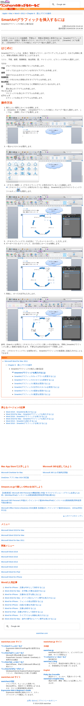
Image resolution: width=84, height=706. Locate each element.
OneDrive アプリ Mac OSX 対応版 (15, 477)
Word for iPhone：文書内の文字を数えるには (23, 594)
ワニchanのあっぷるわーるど (12, 662)
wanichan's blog (50, 661)
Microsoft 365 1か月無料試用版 (55, 472)
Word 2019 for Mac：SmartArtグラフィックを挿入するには (30, 414)
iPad (18, 9)
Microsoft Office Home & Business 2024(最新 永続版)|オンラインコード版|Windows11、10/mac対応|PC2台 (41, 509)
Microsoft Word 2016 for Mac (12, 535)
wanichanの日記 (7, 681)
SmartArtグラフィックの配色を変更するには (32, 383)
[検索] (65, 4)
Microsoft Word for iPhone (11, 577)
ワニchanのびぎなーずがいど (12, 669)
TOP (4, 9)
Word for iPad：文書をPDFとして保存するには (24, 612)
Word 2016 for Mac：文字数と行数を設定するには (25, 591)
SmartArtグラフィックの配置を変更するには (32, 394)
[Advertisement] (42, 445)
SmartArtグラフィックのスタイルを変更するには (34, 380)
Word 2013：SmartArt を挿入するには (21, 421)
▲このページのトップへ (73, 516)
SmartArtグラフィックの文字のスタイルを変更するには (36, 387)
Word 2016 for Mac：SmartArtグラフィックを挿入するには (30, 419)
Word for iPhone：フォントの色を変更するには (24, 601)
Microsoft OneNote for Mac (12, 472)
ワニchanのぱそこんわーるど (12, 653)
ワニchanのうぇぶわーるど (11, 646)
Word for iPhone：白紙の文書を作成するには (23, 605)
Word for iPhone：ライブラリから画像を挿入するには (26, 615)
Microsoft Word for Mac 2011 (16, 361)
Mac (11, 9)
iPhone (27, 9)
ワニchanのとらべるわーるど (55, 657)
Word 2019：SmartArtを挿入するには (21, 412)
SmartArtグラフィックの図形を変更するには (32, 391)
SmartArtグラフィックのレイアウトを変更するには (35, 376)
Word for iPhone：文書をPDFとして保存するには (25, 587)
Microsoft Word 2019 (9, 552)
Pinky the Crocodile (52, 674)
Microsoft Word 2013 (9, 562)
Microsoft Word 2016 (9, 557)
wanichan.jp (49, 650)
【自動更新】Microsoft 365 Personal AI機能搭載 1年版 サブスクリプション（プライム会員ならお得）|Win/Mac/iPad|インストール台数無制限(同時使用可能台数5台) (40, 494)
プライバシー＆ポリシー (48, 701)
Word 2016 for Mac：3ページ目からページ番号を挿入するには (30, 598)
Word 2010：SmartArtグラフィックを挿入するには (26, 423)
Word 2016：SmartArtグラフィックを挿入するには (26, 416)
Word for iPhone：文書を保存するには (20, 608)
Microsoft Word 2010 (9, 567)
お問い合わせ (32, 701)
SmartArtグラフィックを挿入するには (33, 20)
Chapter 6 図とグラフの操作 (20, 365)
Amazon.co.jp (8, 487)
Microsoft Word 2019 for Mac (12, 530)
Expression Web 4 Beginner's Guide (16, 690)
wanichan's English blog (54, 679)
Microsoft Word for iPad (10, 572)
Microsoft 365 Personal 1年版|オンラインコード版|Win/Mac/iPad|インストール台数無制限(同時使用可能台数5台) (41, 501)
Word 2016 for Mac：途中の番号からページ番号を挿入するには (30, 619)
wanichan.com (42, 633)
